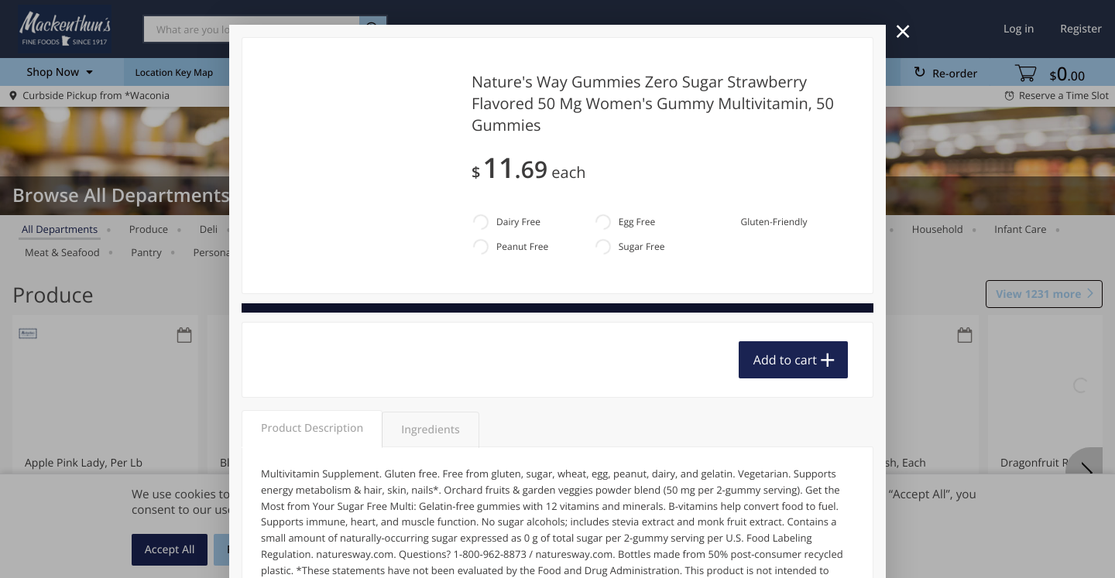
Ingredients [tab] (430, 429)
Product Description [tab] (312, 428)
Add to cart (785, 359)
